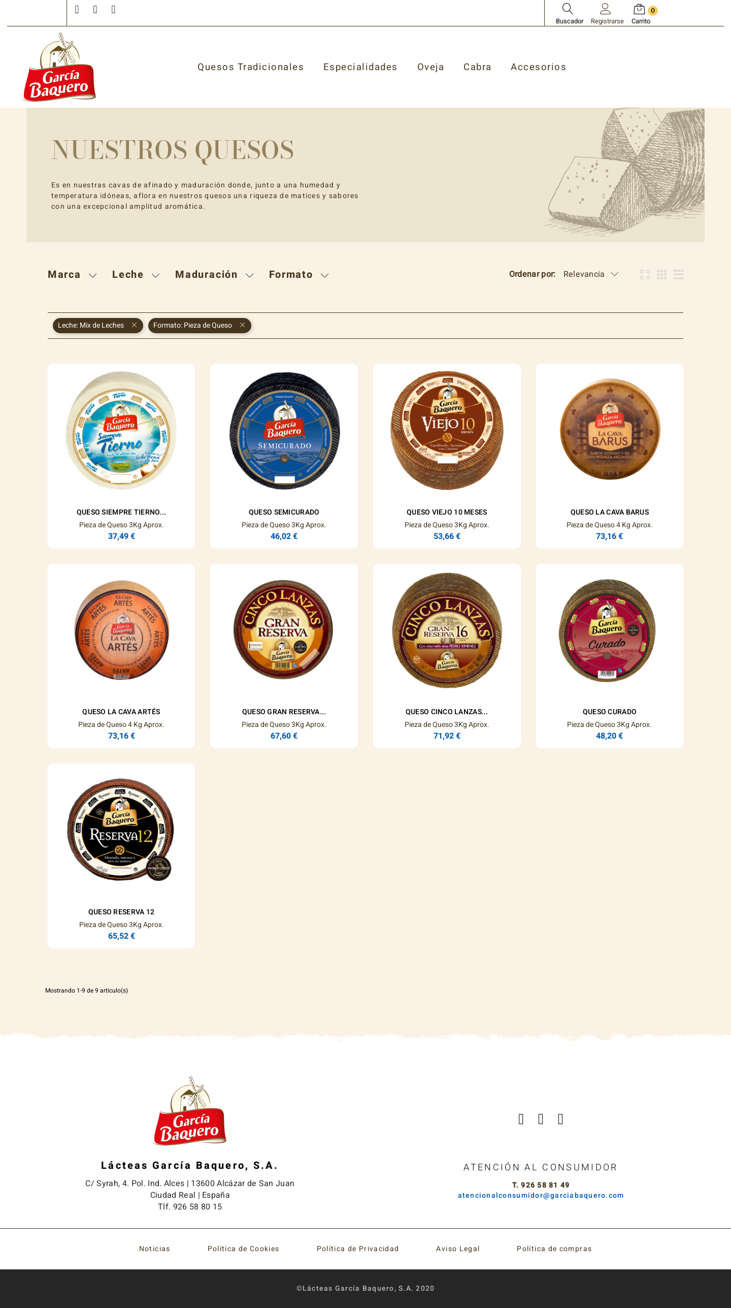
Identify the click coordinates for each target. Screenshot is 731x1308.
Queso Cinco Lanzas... (447, 712)
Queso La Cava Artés (121, 712)
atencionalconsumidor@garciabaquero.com (541, 1195)
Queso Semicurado (284, 512)
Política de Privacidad (358, 1248)
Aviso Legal (458, 1248)
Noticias (155, 1248)
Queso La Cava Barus (610, 512)
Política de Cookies (244, 1248)
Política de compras (554, 1248)
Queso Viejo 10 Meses (447, 512)
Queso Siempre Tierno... (121, 512)
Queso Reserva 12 (121, 912)
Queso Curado (610, 712)
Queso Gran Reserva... (284, 712)
